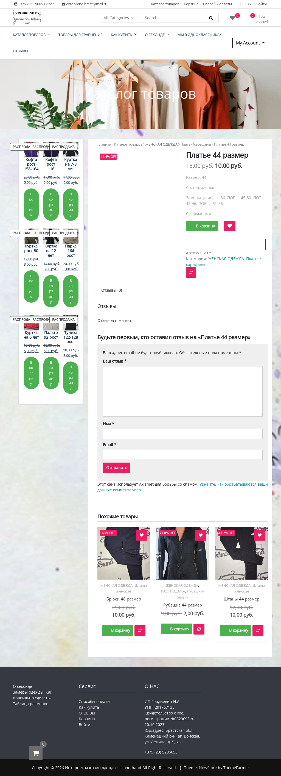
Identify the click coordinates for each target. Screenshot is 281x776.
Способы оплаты (217, 3)
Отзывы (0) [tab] (111, 290)
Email (109, 444)
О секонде (22, 686)
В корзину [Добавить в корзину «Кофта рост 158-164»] (31, 204)
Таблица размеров (30, 703)
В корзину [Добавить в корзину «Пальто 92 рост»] (51, 373)
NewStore (208, 767)
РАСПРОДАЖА (173, 591)
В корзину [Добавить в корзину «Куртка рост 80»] (31, 286)
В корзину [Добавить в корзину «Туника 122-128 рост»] (71, 377)
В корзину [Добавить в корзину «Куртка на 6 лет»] (31, 373)
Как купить (89, 707)
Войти (261, 3)
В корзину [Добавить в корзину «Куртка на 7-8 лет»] (71, 204)
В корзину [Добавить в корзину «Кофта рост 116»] (51, 204)
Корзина (191, 3)
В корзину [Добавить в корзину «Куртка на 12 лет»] (51, 291)
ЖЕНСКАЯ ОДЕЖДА (161, 144)
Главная (104, 144)
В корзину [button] (120, 630)
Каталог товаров (165, 3)
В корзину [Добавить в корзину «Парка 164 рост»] (71, 291)
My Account (248, 43)
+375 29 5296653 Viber (34, 3)
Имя (108, 423)
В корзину (205, 226)
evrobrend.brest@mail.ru (84, 3)
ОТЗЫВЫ (244, 3)
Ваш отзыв (115, 361)
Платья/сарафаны (196, 144)
